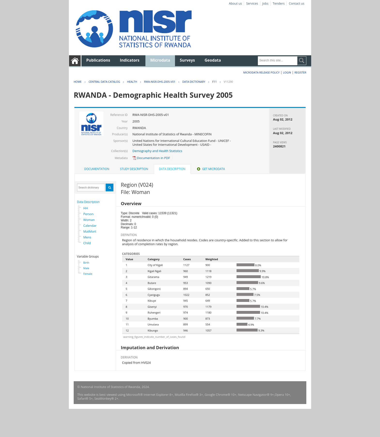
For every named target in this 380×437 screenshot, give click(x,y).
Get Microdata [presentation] (210, 169)
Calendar (89, 225)
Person (88, 214)
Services (252, 3)
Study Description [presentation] (134, 169)
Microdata (160, 60)
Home (78, 81)
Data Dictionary (193, 81)
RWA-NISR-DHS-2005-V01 (159, 81)
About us (235, 3)
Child (87, 243)
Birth (86, 262)
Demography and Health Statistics (157, 151)
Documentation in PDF (151, 158)
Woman (89, 220)
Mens (87, 237)
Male (86, 268)
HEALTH (132, 81)
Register (300, 72)
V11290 (228, 81)
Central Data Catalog (104, 81)
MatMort (89, 231)
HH (85, 208)
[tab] (96, 169)
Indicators (130, 60)
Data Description (88, 202)
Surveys (187, 60)
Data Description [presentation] (172, 169)
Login (287, 72)
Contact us (296, 3)
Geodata (213, 60)
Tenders (279, 3)
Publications (98, 60)
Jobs (265, 3)
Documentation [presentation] (96, 169)
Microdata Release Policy (261, 72)
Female (87, 273)
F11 (214, 81)
